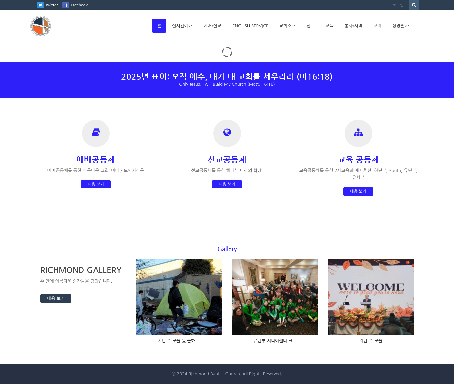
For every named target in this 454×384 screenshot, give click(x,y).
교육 (329, 26)
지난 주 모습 (370, 340)
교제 (377, 26)
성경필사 (400, 26)
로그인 (398, 4)
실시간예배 (182, 26)
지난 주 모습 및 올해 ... (179, 340)
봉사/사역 (353, 26)
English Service (250, 26)
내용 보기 (96, 184)
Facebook (79, 4)
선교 (310, 26)
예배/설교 (212, 26)
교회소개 (287, 26)
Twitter (51, 4)
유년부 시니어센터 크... (274, 340)
